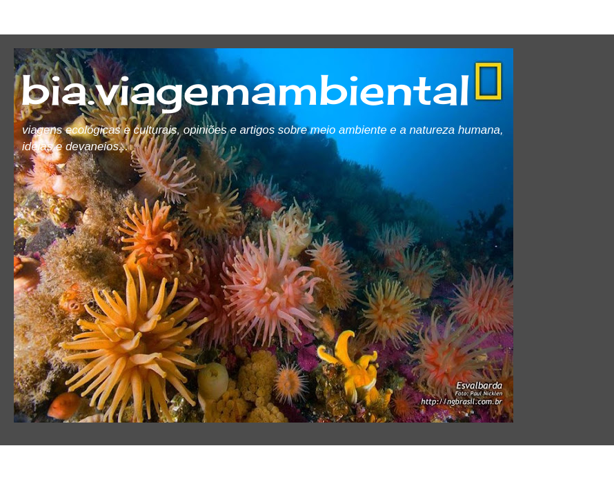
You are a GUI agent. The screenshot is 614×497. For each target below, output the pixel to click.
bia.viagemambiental (246, 89)
